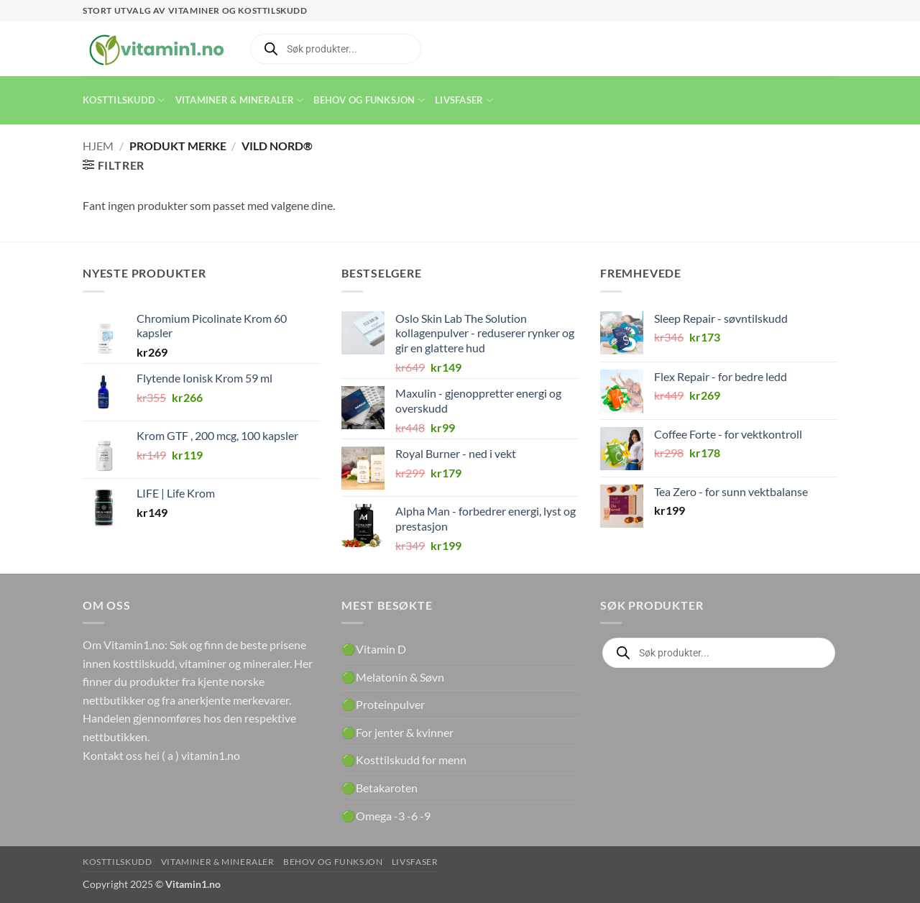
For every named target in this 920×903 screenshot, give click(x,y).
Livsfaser (464, 100)
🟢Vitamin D (373, 649)
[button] (113, 165)
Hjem (98, 145)
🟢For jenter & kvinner (397, 732)
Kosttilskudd (124, 100)
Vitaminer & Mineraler (239, 100)
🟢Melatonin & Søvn (392, 677)
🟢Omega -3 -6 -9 (386, 815)
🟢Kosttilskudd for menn (403, 759)
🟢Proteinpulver (383, 704)
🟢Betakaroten (379, 787)
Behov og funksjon (369, 100)
